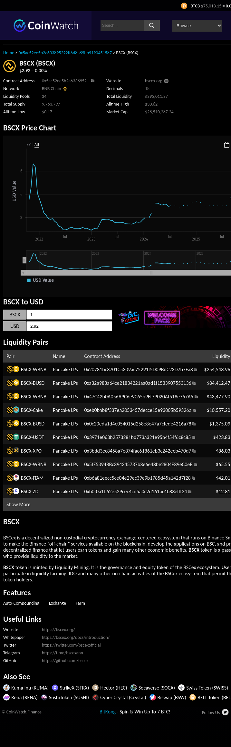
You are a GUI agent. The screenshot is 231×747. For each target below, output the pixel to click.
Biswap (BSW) (172, 697)
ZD (35, 491)
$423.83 (221, 437)
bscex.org (153, 81)
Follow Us (211, 712)
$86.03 (223, 451)
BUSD (38, 383)
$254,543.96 (217, 369)
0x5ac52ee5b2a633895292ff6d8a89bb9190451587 (65, 53)
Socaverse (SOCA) (157, 688)
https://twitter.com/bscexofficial (71, 645)
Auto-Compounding (21, 603)
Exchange (57, 603)
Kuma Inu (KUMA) (30, 688)
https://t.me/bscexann (62, 653)
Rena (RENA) (24, 697)
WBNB (39, 369)
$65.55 (223, 464)
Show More (18, 504)
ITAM (38, 478)
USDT (38, 437)
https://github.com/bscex (65, 660)
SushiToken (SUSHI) (69, 697)
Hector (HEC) (113, 688)
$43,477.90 (218, 397)
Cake (38, 410)
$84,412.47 (218, 383)
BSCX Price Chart (29, 127)
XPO (37, 451)
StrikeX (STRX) (74, 688)
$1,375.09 (219, 424)
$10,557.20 (218, 410)
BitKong (108, 712)
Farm (80, 603)
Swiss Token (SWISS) (207, 688)
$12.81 (223, 491)
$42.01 (223, 478)
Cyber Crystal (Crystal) (123, 697)
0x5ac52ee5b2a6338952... (66, 81)
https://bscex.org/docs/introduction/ (76, 637)
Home (8, 53)
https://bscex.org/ (58, 629)
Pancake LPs (65, 369)
